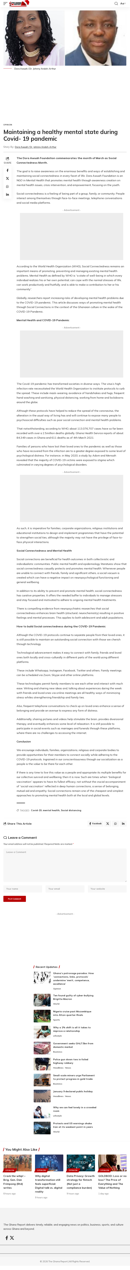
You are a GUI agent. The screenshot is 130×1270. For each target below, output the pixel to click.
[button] (6, 3)
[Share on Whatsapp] (7, 186)
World (56, 1008)
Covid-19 (36, 810)
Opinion (7, 125)
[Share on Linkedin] (7, 195)
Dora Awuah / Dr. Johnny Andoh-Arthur (39, 146)
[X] (12, 1242)
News (68, 1072)
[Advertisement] (65, 98)
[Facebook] (7, 1242)
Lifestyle (57, 1040)
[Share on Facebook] (7, 170)
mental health (51, 810)
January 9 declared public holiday (73, 1095)
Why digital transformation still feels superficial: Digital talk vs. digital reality (49, 1187)
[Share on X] (7, 178)
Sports (56, 1024)
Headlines (58, 1072)
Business (58, 1056)
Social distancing (71, 810)
